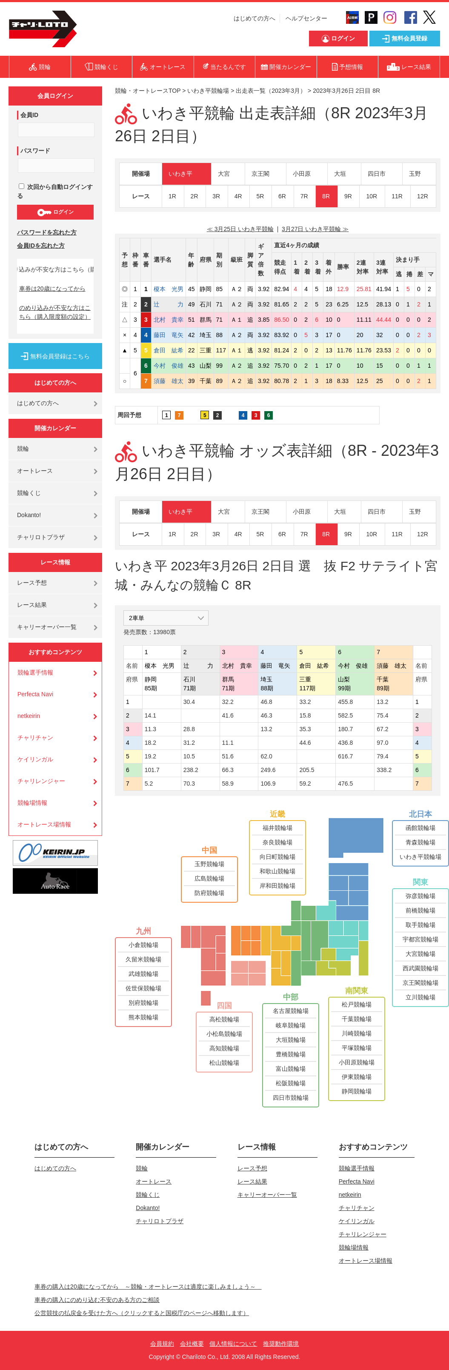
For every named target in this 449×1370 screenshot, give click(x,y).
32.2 (228, 701)
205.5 (306, 770)
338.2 (384, 770)
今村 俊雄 (168, 365)
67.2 (382, 729)
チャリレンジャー (41, 781)
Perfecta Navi (35, 694)
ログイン (55, 212)
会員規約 (162, 1343)
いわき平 (180, 173)
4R (238, 196)
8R (326, 196)
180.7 (345, 729)
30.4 (189, 701)
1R (172, 196)
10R (371, 196)
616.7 (345, 756)
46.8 (266, 701)
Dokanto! (29, 515)
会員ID (29, 115)
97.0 (382, 742)
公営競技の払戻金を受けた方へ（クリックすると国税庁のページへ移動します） (141, 1313)
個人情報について (233, 1343)
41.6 (228, 715)
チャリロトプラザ (41, 537)
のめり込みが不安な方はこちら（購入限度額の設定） (55, 312)
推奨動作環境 (281, 1343)
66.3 (228, 770)
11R (397, 196)
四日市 (377, 173)
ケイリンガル (35, 759)
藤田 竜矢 (168, 335)
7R (304, 196)
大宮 (224, 173)
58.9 (228, 783)
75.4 (382, 715)
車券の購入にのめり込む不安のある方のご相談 (97, 1299)
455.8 (345, 701)
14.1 (150, 715)
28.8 (189, 729)
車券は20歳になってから (52, 288)
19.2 (150, 756)
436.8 (345, 742)
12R (422, 196)
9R (348, 196)
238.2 (190, 770)
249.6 (267, 770)
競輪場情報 (32, 802)
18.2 (150, 742)
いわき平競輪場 (208, 90)
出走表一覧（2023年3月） (271, 90)
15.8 (305, 715)
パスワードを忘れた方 (47, 232)
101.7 (152, 770)
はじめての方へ (254, 18)
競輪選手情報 (35, 672)
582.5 (345, 715)
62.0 (266, 756)
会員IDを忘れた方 (41, 245)
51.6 (228, 756)
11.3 (150, 729)
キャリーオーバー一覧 (47, 627)
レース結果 (32, 604)
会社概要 (192, 1343)
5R (260, 196)
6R (282, 196)
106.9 (267, 783)
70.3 (189, 783)
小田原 (302, 173)
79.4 (382, 756)
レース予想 (32, 582)
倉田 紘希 (168, 350)
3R (216, 196)
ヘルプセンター (306, 18)
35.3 (305, 729)
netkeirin (28, 715)
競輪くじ (29, 492)
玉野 (415, 173)
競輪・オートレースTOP (147, 90)
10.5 (189, 756)
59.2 (305, 783)
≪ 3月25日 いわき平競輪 (240, 229)
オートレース (35, 470)
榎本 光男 (168, 289)
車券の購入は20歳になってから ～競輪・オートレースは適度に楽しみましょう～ (148, 1286)
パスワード (35, 150)
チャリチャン (35, 737)
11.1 (228, 742)
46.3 (266, 715)
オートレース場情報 (44, 824)
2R (194, 196)
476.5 (345, 783)
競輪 (23, 448)
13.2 (382, 701)
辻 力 (168, 304)
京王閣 (260, 173)
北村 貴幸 (168, 319)
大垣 (340, 173)
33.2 (305, 701)
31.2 (189, 742)
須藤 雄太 (168, 381)
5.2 (149, 783)
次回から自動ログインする (55, 191)
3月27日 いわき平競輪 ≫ (315, 229)
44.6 (305, 742)
